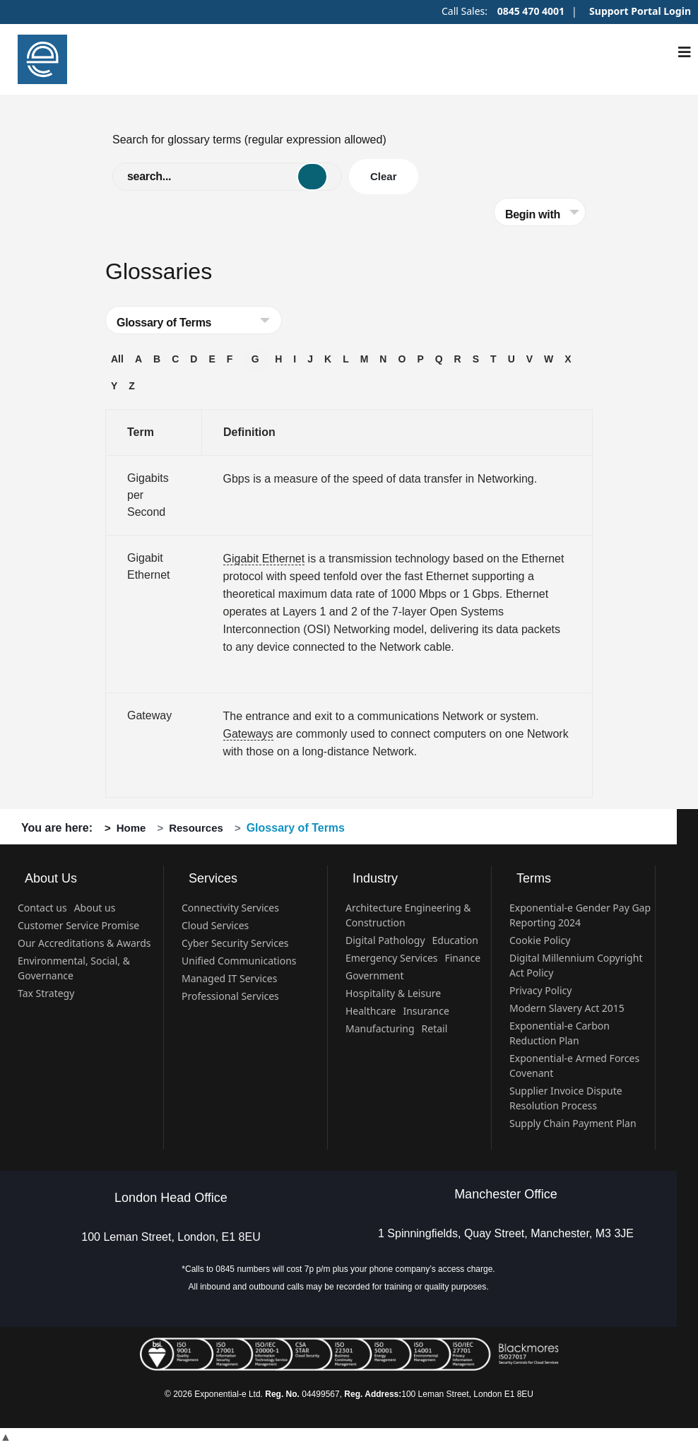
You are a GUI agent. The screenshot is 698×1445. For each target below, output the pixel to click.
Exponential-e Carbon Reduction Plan (559, 1033)
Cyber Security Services (235, 943)
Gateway (149, 715)
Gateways (248, 734)
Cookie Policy (539, 940)
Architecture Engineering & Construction (408, 915)
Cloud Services (215, 925)
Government (374, 975)
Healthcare (370, 1011)
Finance (462, 958)
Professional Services (230, 996)
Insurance (426, 1011)
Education (455, 940)
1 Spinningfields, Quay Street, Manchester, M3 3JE (506, 1233)
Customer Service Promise (78, 925)
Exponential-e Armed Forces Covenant (574, 1065)
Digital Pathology (385, 940)
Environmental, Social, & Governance (74, 968)
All (117, 359)
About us (95, 907)
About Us (51, 878)
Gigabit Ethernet (264, 559)
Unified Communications (239, 960)
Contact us (42, 907)
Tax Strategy (46, 993)
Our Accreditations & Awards (84, 943)
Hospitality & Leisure (393, 993)
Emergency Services (391, 958)
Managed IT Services (229, 978)
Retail (435, 1028)
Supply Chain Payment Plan (573, 1123)
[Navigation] (684, 52)
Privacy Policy (540, 990)
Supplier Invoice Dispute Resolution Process (565, 1098)
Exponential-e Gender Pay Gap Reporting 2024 (580, 915)
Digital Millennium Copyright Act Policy (575, 965)
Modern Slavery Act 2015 (567, 1008)
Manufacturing (380, 1028)
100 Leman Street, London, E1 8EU (171, 1237)
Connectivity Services (230, 907)
